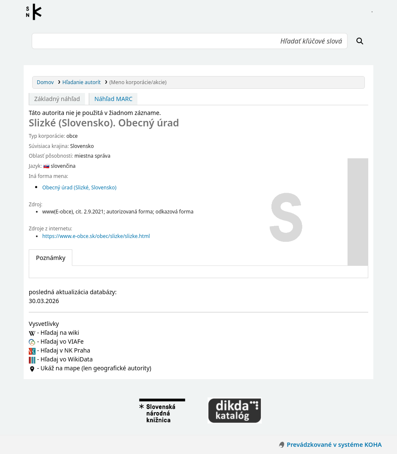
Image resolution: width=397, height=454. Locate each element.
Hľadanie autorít (82, 82)
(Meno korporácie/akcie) (138, 82)
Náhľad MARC (113, 99)
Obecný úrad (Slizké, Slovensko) (79, 187)
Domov (45, 82)
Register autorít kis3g (36, 11)
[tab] (50, 257)
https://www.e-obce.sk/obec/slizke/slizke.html (96, 235)
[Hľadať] (360, 41)
